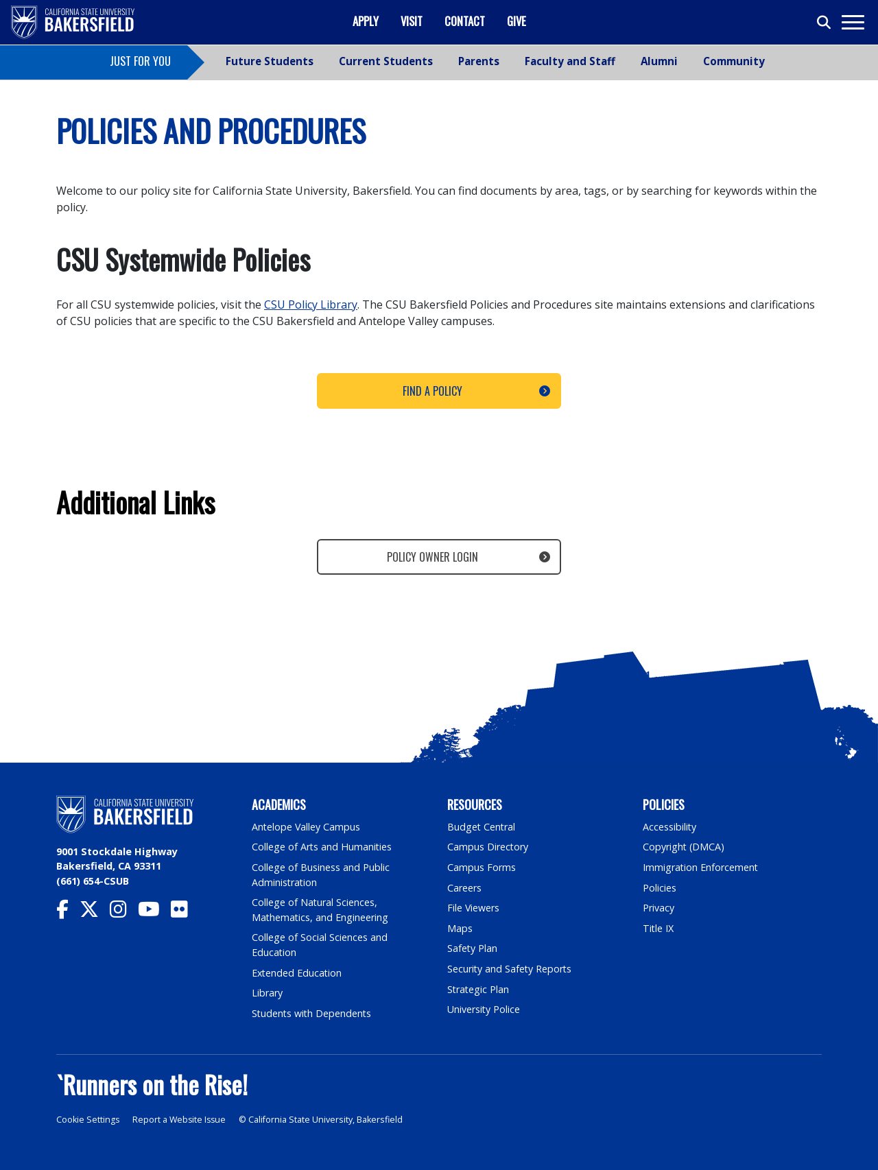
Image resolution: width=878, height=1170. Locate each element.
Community (734, 61)
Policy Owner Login (432, 557)
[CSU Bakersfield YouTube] (154, 912)
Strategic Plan (478, 989)
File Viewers (473, 907)
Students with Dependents (313, 1013)
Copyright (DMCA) (684, 846)
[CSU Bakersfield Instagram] (124, 912)
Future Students (269, 61)
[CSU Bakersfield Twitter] (95, 912)
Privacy (658, 907)
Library (267, 992)
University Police (484, 1009)
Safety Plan (472, 948)
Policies (659, 887)
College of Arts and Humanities (322, 846)
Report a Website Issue (181, 1119)
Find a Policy (432, 391)
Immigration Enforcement (701, 867)
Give (516, 20)
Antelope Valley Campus (306, 826)
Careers (464, 887)
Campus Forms (481, 867)
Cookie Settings (88, 1119)
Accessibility (670, 826)
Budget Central (482, 826)
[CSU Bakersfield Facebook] (68, 912)
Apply (366, 20)
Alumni (659, 61)
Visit (412, 20)
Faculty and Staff (570, 61)
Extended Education (298, 972)
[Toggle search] (824, 22)
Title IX (658, 928)
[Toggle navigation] (852, 22)
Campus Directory (488, 846)
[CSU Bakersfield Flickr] (185, 912)
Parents (478, 61)
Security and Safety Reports (510, 968)
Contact (464, 20)
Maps (460, 928)
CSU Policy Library (310, 304)
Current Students (386, 61)
